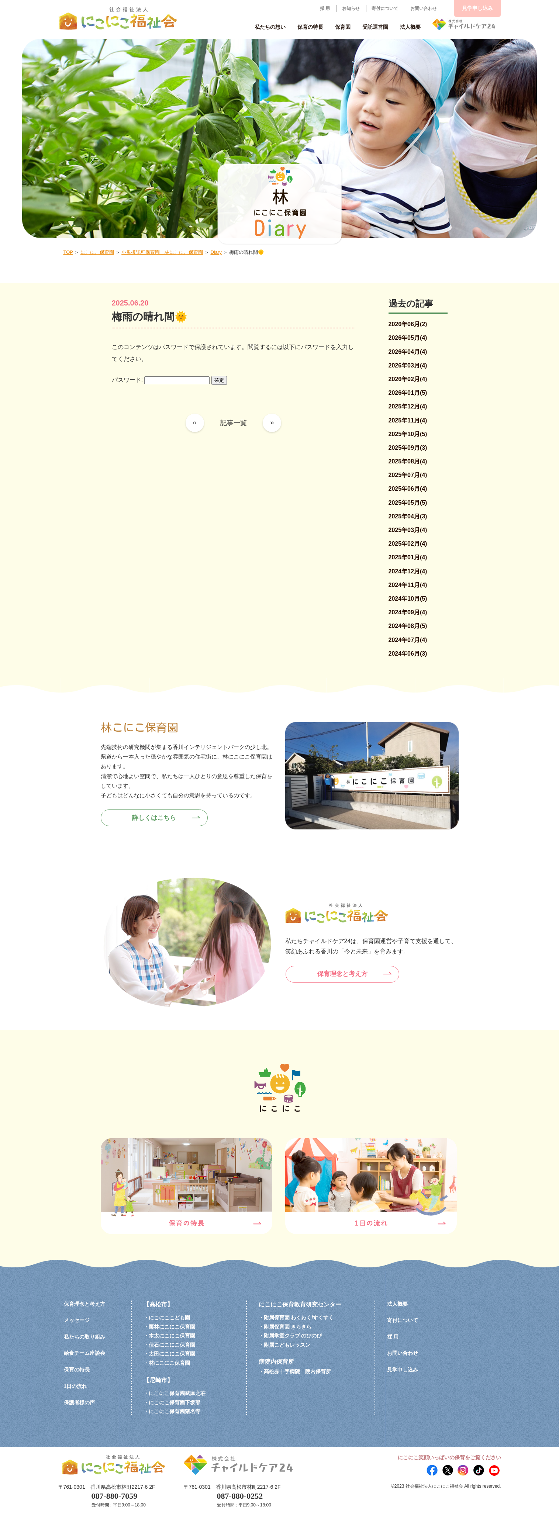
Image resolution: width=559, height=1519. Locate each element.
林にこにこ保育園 (169, 1363)
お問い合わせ (423, 8)
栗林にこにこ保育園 (172, 1327)
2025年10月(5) (408, 434)
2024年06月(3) (408, 653)
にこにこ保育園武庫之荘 (177, 1393)
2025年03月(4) (408, 530)
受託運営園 (375, 27)
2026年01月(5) (408, 393)
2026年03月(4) (408, 365)
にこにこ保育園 (97, 252)
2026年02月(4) (408, 379)
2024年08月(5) (408, 626)
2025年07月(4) (408, 475)
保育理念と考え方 (344, 973)
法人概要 (397, 1304)
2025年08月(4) (408, 461)
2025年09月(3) (408, 448)
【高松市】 (158, 1304)
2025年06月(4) (408, 489)
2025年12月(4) (408, 406)
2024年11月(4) (408, 585)
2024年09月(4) (408, 612)
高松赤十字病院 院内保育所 (297, 1371)
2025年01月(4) (408, 557)
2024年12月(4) (408, 571)
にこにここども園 (169, 1318)
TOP (68, 252)
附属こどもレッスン (287, 1345)
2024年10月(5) (408, 598)
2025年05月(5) (408, 503)
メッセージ (77, 1320)
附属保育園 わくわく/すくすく (299, 1318)
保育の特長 (77, 1370)
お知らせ (351, 8)
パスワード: (161, 380)
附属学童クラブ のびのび (293, 1336)
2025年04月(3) (408, 516)
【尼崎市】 (158, 1380)
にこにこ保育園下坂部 (174, 1402)
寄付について (385, 8)
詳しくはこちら (157, 817)
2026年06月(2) (408, 324)
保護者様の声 (79, 1402)
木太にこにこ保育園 (172, 1336)
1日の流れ (75, 1386)
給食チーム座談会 (84, 1353)
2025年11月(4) (408, 420)
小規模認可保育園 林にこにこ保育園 (162, 252)
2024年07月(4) (408, 640)
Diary (215, 252)
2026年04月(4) (408, 352)
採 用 (325, 8)
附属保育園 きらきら (288, 1327)
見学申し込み (477, 8)
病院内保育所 (276, 1362)
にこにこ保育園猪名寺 (174, 1411)
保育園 (343, 27)
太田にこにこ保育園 (172, 1354)
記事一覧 (233, 423)
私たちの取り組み (84, 1337)
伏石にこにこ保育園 (172, 1345)
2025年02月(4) (408, 544)
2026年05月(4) (408, 338)
